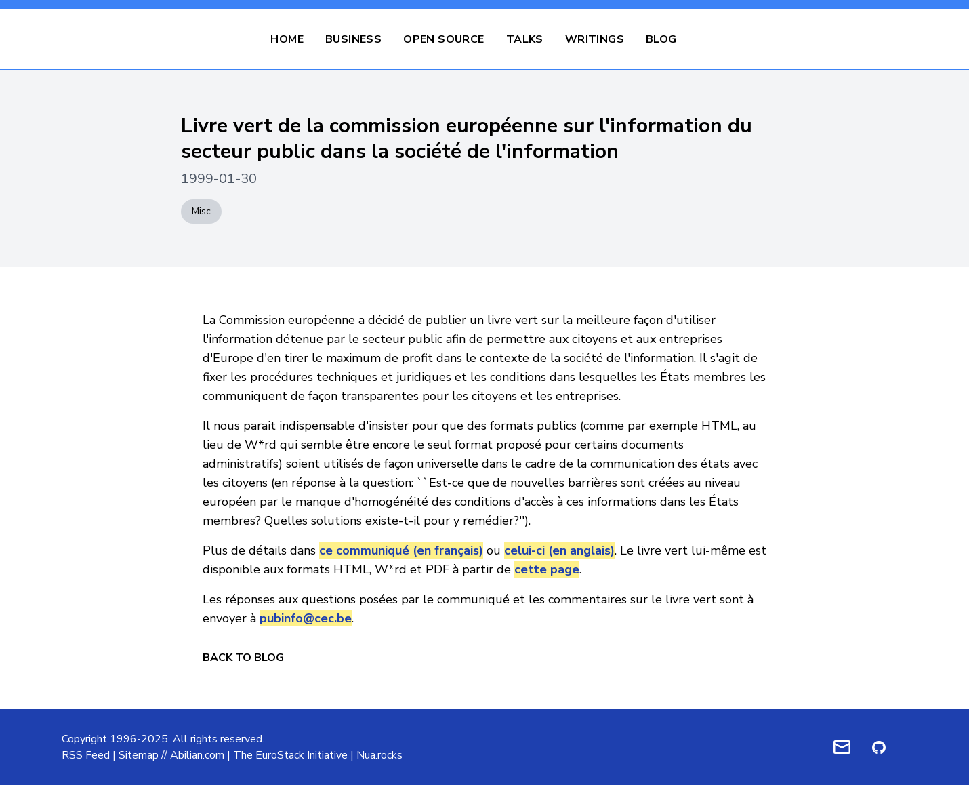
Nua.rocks (379, 755)
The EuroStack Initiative (290, 755)
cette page (546, 569)
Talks (524, 39)
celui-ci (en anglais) (559, 550)
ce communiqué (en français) (401, 550)
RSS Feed (86, 755)
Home (287, 39)
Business (353, 39)
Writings (594, 39)
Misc (201, 211)
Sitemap (139, 755)
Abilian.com (197, 755)
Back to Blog (243, 657)
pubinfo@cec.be (306, 618)
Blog (661, 39)
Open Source (443, 39)
